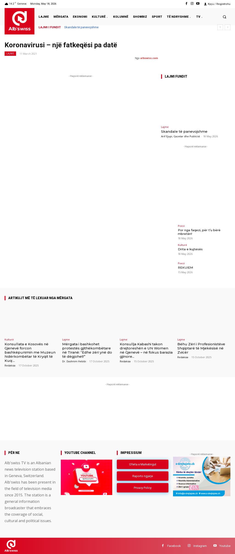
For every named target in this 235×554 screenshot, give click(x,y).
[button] (224, 16)
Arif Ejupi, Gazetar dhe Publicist (180, 136)
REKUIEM (185, 267)
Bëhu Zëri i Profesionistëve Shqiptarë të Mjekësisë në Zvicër (201, 348)
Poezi (181, 226)
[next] (227, 27)
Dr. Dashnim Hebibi (74, 361)
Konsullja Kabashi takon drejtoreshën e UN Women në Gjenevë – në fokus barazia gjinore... (146, 350)
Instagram (200, 545)
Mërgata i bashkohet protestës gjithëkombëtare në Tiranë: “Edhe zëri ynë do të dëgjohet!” (87, 350)
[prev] (220, 27)
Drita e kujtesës (190, 249)
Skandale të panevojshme (81, 27)
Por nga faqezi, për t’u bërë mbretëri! (199, 232)
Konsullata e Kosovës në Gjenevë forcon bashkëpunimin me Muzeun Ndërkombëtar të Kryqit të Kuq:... (30, 352)
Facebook (174, 545)
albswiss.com (149, 58)
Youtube (224, 545)
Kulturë (182, 245)
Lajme (10, 53)
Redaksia (10, 365)
